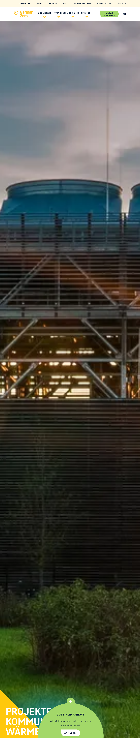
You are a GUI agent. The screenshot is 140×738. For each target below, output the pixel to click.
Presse (53, 3)
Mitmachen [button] (59, 13)
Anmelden (70, 732)
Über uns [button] (73, 13)
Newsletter (104, 3)
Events (122, 3)
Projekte (25, 3)
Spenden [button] (86, 13)
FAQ (65, 3)
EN (124, 14)
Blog (40, 3)
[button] (45, 16)
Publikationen (82, 3)
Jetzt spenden (109, 14)
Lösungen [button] (44, 13)
